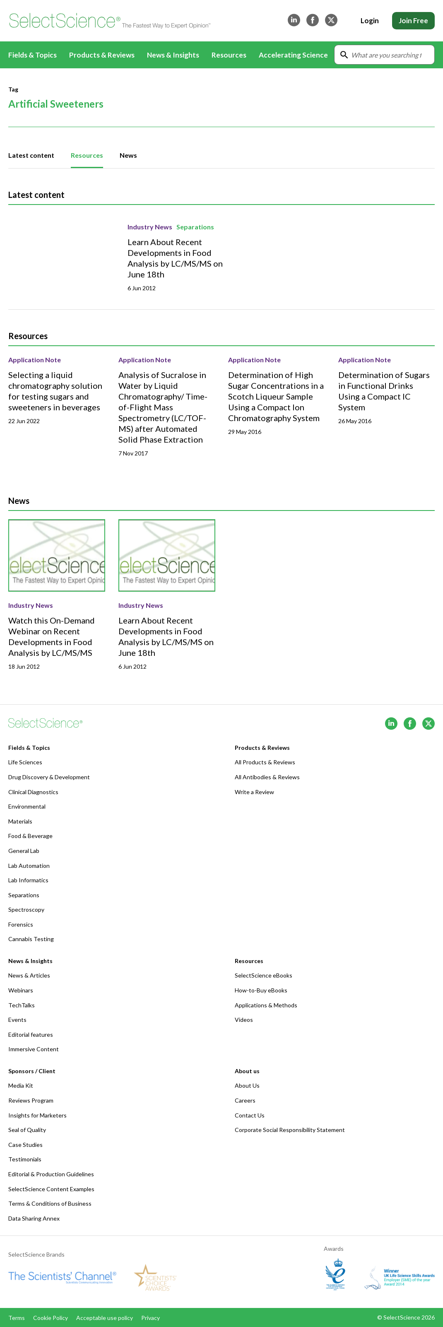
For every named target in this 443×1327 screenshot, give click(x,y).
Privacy (150, 1317)
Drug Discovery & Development (49, 776)
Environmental (27, 806)
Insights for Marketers (37, 1115)
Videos (244, 1019)
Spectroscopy (26, 909)
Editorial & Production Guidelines (51, 1174)
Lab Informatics (28, 880)
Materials (20, 821)
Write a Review (254, 791)
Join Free (413, 20)
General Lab (23, 850)
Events (17, 1019)
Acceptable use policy (104, 1317)
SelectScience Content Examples (51, 1188)
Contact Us (250, 1115)
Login (370, 20)
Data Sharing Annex (34, 1218)
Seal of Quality (27, 1129)
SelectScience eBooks (263, 975)
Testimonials (24, 1159)
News (128, 155)
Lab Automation (29, 865)
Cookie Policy (50, 1317)
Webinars (20, 990)
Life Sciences (25, 762)
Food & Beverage (30, 835)
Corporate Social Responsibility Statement (290, 1129)
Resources (87, 155)
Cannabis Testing (31, 938)
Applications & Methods (266, 1005)
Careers (245, 1100)
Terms (16, 1317)
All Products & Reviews (265, 762)
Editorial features (30, 1034)
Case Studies (25, 1144)
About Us (247, 1085)
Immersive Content (33, 1048)
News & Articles (29, 975)
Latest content (31, 155)
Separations (195, 227)
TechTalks (21, 1005)
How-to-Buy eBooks (261, 990)
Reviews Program (30, 1100)
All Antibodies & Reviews (267, 776)
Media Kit (20, 1085)
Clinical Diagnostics (33, 791)
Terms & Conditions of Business (49, 1203)
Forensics (20, 924)
